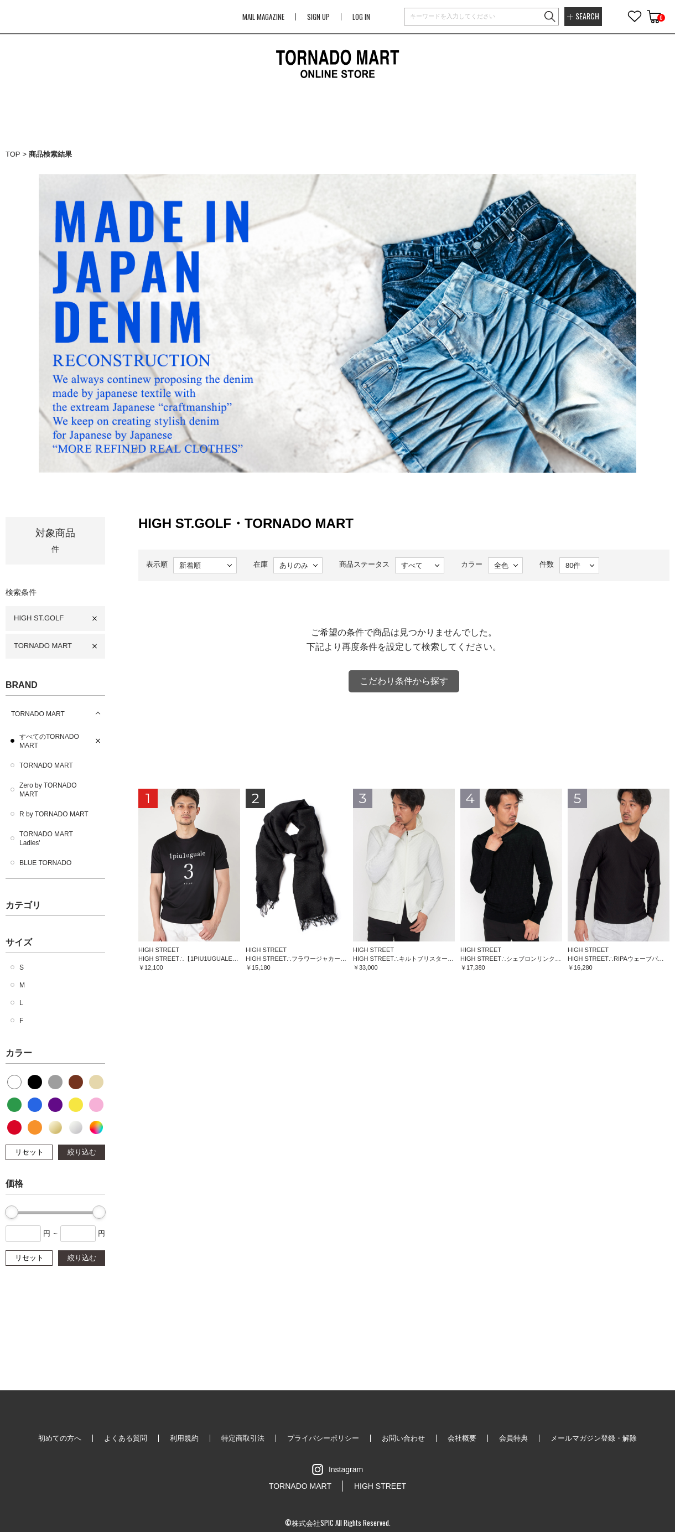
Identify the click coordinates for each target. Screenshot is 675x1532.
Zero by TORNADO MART (48, 789)
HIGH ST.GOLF (39, 618)
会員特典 (513, 1438)
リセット (29, 1152)
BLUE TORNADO (45, 863)
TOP (13, 154)
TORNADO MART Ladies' (46, 838)
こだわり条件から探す (404, 681)
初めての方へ (59, 1438)
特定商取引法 (242, 1438)
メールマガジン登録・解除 (594, 1438)
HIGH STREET (380, 1486)
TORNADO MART (43, 645)
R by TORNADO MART (54, 814)
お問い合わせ (403, 1438)
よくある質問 (125, 1438)
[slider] (11, 1212)
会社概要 (462, 1438)
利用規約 (184, 1438)
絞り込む (82, 1152)
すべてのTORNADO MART (49, 741)
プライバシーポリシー (323, 1438)
